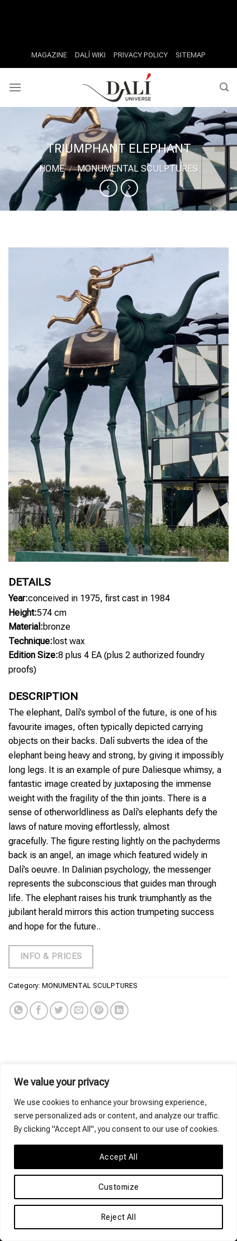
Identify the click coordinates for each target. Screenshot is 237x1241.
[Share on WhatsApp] (19, 1010)
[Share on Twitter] (59, 1010)
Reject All (118, 1217)
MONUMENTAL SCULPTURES (137, 168)
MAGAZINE (49, 55)
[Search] (224, 87)
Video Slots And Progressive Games (104, 21)
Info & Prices (51, 956)
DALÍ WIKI (90, 55)
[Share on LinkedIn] (119, 1010)
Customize (118, 1186)
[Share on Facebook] (39, 1010)
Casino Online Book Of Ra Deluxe (64, 7)
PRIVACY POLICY (140, 55)
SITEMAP (191, 55)
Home (51, 168)
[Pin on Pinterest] (99, 1010)
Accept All (118, 1156)
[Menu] (15, 87)
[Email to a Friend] (79, 1010)
